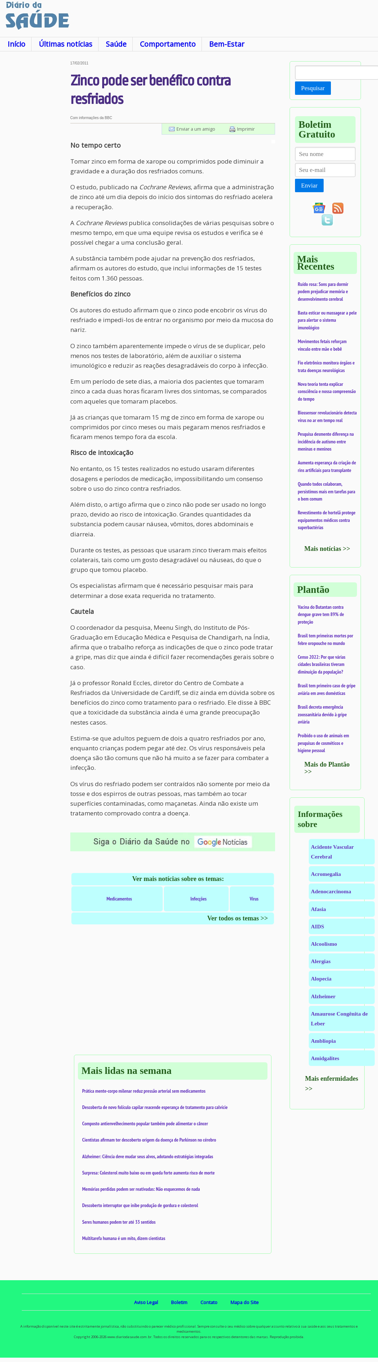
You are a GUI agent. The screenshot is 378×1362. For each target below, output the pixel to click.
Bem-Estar (226, 44)
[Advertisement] (35, 169)
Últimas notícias (65, 44)
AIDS (317, 926)
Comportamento (168, 44)
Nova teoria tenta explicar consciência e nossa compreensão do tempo (327, 391)
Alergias (321, 961)
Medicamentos (119, 898)
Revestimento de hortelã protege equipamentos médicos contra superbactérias (327, 520)
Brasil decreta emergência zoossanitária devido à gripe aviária (322, 714)
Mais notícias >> (327, 548)
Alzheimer (323, 996)
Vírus (254, 898)
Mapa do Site (244, 1302)
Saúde (116, 44)
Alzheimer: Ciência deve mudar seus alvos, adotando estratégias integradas (147, 1156)
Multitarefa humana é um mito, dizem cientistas (123, 1238)
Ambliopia (323, 1041)
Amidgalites (325, 1058)
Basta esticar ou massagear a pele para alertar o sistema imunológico (327, 320)
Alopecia (321, 978)
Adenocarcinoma (331, 891)
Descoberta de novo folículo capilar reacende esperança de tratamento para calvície (155, 1107)
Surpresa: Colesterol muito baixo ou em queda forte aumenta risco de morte (148, 1172)
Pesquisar (313, 88)
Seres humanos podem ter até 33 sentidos (118, 1222)
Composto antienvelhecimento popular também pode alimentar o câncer (145, 1123)
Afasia (318, 909)
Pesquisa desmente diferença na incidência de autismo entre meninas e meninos (326, 441)
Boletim (179, 1302)
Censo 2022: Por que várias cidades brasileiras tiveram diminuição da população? (321, 664)
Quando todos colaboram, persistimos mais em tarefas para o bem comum (326, 491)
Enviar (309, 185)
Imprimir (246, 129)
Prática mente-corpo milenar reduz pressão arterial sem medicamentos (143, 1091)
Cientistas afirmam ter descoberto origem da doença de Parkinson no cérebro (149, 1140)
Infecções (199, 898)
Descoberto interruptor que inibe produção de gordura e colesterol (140, 1205)
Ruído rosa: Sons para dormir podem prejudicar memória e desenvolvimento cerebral (323, 291)
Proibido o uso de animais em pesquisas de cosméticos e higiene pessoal (323, 743)
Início (16, 44)
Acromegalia (326, 874)
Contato (208, 1302)
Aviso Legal (146, 1302)
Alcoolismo (324, 944)
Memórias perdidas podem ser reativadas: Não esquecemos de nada (141, 1189)
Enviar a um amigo (195, 129)
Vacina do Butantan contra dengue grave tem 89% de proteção (321, 614)
